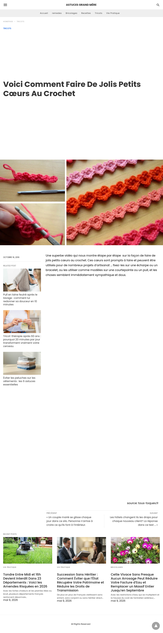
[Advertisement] (81, 53)
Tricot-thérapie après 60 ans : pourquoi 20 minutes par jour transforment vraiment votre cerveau (22, 341)
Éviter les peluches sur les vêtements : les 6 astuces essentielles (19, 381)
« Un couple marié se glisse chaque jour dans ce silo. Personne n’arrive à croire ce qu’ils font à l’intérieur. (69, 521)
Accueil (44, 13)
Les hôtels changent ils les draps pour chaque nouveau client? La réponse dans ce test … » (134, 521)
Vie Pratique (113, 13)
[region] (81, 125)
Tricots (98, 13)
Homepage (8, 21)
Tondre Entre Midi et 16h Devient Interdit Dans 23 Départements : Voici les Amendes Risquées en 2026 (25, 580)
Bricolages (71, 13)
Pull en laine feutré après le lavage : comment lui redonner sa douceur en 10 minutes (20, 299)
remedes (57, 13)
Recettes (86, 13)
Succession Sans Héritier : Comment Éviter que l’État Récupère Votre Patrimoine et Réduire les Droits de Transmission (80, 582)
